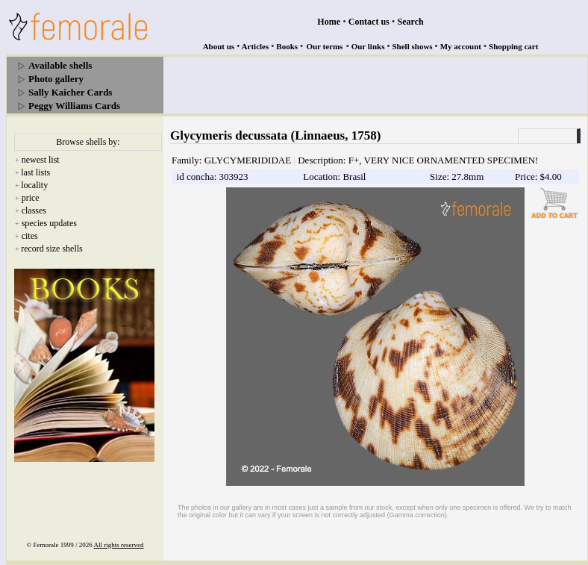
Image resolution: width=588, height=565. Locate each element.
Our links (368, 46)
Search (411, 21)
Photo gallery (56, 78)
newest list (41, 159)
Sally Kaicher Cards (70, 92)
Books (287, 46)
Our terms (324, 46)
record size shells (52, 248)
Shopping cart (513, 46)
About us (219, 46)
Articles (255, 46)
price (31, 198)
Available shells (60, 65)
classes (34, 210)
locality (34, 185)
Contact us (369, 21)
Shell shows (412, 46)
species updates (49, 223)
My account (460, 46)
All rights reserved (119, 545)
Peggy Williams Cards (74, 105)
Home (328, 21)
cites (30, 236)
